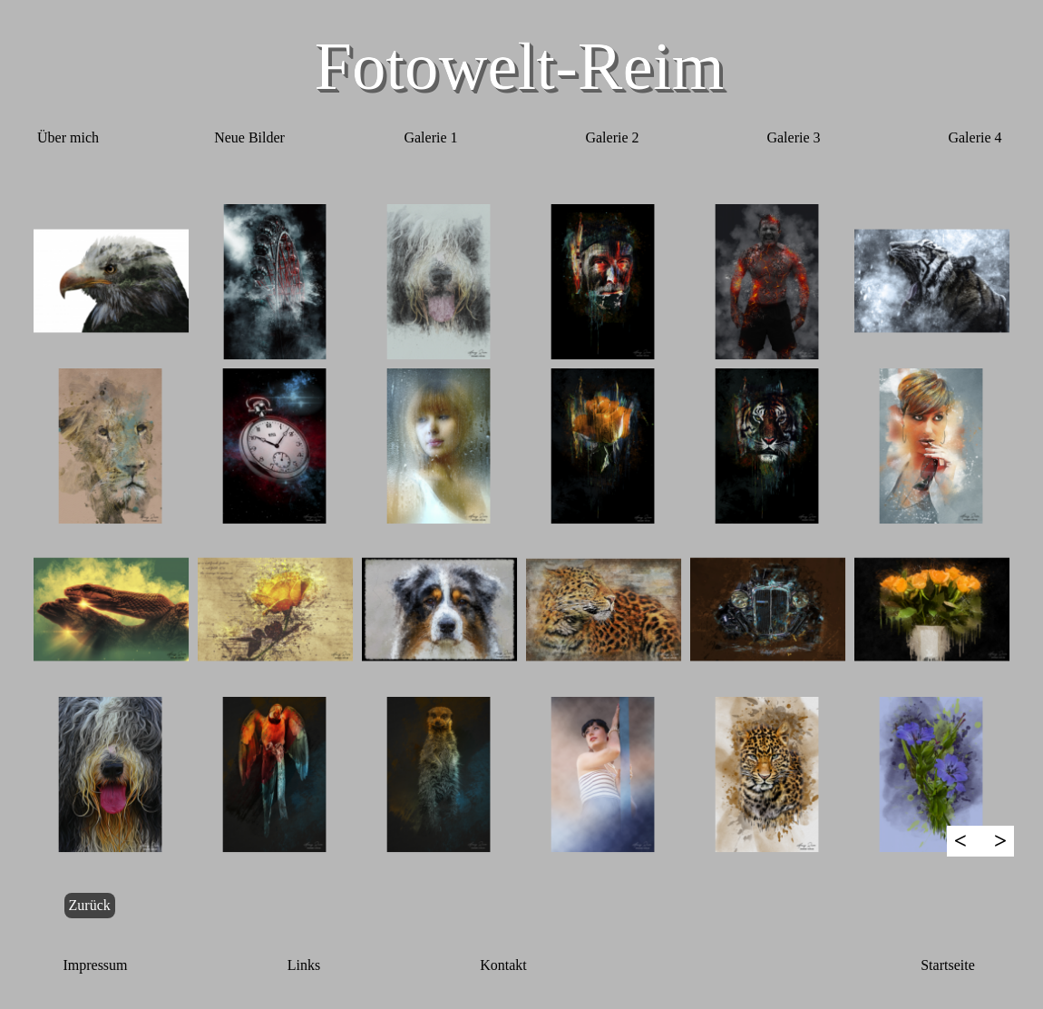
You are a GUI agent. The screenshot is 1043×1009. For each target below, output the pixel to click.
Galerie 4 (974, 137)
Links (304, 965)
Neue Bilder (249, 137)
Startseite (948, 965)
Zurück (90, 905)
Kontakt (503, 965)
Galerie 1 (430, 137)
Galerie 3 (793, 137)
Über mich (68, 137)
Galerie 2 (611, 137)
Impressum (95, 965)
